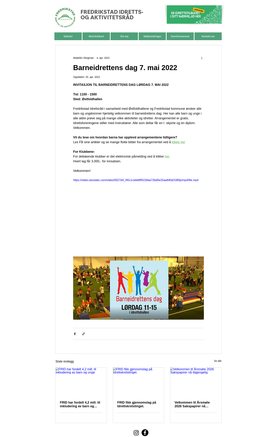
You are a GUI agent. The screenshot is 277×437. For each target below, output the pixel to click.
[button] (124, 36)
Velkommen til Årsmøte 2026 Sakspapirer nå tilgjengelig (192, 404)
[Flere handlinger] (202, 58)
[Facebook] (145, 432)
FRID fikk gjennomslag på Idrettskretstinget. (136, 404)
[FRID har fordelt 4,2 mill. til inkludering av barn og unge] (81, 382)
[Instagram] (136, 432)
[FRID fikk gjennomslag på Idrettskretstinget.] (138, 382)
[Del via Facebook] (74, 334)
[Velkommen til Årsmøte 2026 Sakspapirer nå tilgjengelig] (195, 382)
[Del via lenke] (83, 334)
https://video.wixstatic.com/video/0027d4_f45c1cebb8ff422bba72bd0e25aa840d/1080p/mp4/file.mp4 (136, 180)
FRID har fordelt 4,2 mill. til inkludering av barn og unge (80, 404)
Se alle (218, 360)
